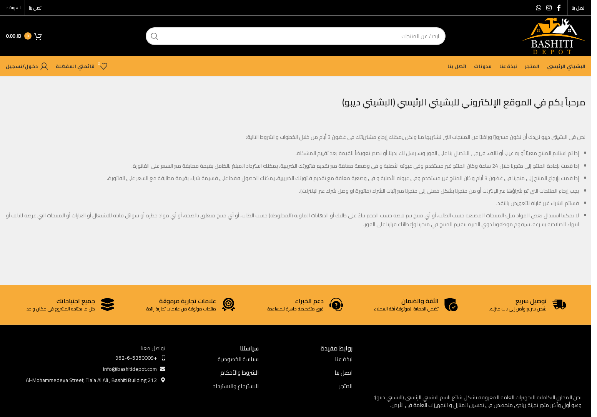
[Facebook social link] (559, 7)
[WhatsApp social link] (538, 7)
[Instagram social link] (549, 7)
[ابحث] (296, 36)
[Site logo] (553, 35)
